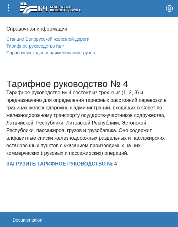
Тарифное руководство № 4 (35, 46)
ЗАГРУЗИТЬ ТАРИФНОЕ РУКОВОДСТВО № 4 (61, 163)
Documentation (27, 220)
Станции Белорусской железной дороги (47, 39)
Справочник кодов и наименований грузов (50, 52)
